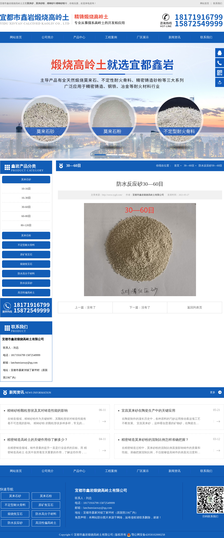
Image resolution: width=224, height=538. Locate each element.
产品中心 (79, 37)
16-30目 (26, 197)
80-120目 (26, 225)
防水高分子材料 (26, 273)
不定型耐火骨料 (26, 245)
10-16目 (26, 188)
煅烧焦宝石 (26, 264)
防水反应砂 (26, 283)
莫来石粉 (26, 235)
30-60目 (26, 206)
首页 (176, 165)
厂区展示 (143, 37)
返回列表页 (194, 307)
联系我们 (217, 3)
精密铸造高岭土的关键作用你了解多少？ (37, 440)
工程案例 (111, 37)
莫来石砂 (26, 179)
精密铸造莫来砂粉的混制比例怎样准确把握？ (155, 440)
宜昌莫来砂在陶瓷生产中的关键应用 (148, 410)
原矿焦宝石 (26, 254)
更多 (212, 392)
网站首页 (204, 3)
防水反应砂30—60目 (210, 165)
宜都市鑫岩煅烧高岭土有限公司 (148, 195)
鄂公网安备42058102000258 (148, 534)
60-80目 (26, 216)
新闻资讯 (175, 37)
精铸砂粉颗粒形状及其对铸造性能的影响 (37, 410)
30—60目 (189, 165)
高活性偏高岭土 (26, 292)
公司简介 (48, 37)
